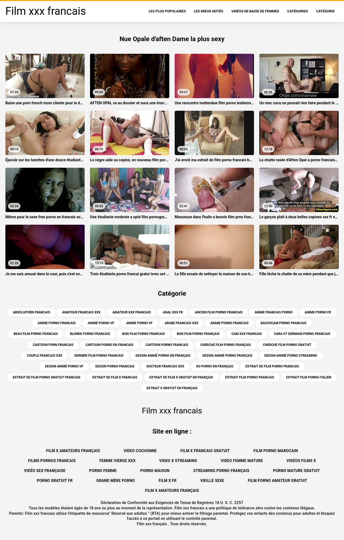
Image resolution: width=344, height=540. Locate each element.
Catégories (297, 11)
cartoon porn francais (53, 345)
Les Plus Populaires (167, 11)
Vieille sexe (212, 480)
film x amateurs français (73, 451)
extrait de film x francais (114, 377)
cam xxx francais (247, 334)
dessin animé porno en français (162, 355)
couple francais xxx (44, 355)
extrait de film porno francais (272, 366)
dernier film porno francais (99, 355)
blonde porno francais (90, 334)
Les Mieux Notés (208, 11)
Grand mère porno (115, 480)
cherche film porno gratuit (287, 345)
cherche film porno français (225, 345)
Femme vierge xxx (117, 461)
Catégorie (325, 11)
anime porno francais (57, 323)
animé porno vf (101, 323)
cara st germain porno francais (302, 334)
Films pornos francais (52, 461)
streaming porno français (221, 471)
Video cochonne (140, 451)
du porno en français (214, 366)
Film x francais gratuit (205, 451)
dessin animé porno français (227, 355)
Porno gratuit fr (55, 480)
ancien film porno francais (218, 312)
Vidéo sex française (45, 471)
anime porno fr (318, 312)
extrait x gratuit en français (171, 388)
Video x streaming (178, 461)
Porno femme (103, 471)
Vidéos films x (301, 461)
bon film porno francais (143, 334)
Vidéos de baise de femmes (255, 11)
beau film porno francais (36, 334)
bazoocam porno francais (283, 323)
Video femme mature (242, 461)
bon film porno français (198, 334)
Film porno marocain (275, 451)
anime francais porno (274, 312)
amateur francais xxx (81, 312)
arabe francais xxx (181, 323)
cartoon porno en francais (109, 345)
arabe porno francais (229, 323)
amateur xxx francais (132, 312)
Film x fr (168, 480)
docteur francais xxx (165, 366)
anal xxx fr (173, 312)
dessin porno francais (114, 366)
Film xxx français (152, 524)
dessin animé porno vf (64, 366)
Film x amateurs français (172, 490)
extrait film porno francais (249, 377)
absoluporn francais (31, 312)
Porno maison (155, 471)
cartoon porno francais (166, 345)
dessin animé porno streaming (290, 355)
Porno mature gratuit (296, 471)
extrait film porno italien (308, 377)
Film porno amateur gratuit (277, 480)
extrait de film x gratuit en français (181, 377)
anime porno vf (139, 323)
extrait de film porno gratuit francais (46, 377)
